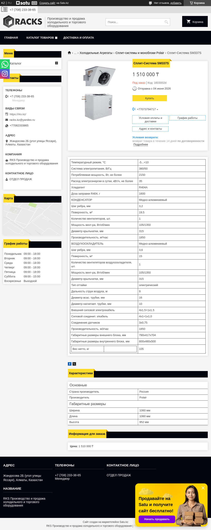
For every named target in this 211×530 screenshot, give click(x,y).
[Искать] (166, 22)
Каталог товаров (40, 37)
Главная (11, 37)
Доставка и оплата (78, 37)
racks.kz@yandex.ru (22, 119)
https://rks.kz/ (18, 114)
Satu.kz (123, 522)
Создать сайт (47, 3)
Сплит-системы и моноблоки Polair (139, 53)
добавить (176, 3)
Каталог (16, 63)
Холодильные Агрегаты (96, 53)
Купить (149, 98)
